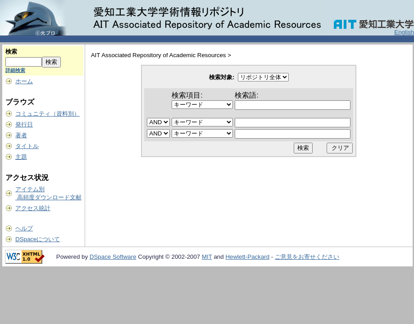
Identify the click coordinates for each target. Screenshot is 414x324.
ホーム (24, 81)
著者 (21, 135)
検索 (11, 51)
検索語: (246, 95)
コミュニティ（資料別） (47, 113)
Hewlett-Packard (247, 256)
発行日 (24, 124)
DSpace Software (113, 256)
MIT (207, 256)
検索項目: (187, 95)
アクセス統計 (32, 208)
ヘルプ (24, 228)
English (404, 32)
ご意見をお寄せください (307, 256)
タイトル (27, 146)
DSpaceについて (37, 239)
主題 (21, 156)
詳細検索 (15, 70)
